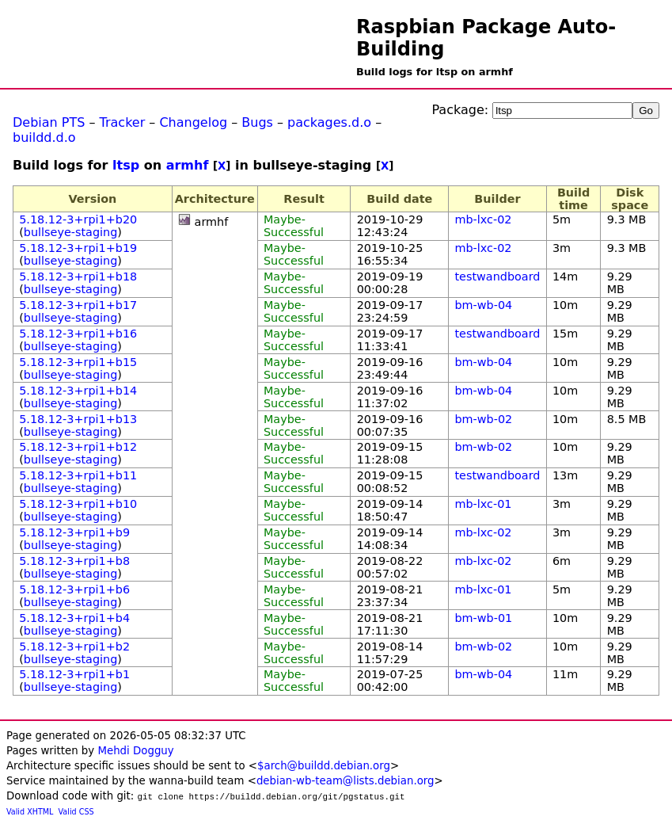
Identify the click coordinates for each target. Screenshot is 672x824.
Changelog (193, 122)
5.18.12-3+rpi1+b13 (78, 419)
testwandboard (497, 276)
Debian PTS (49, 122)
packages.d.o (329, 122)
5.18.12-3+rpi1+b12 (78, 447)
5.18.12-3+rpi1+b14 (78, 390)
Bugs (257, 122)
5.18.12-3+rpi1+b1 (74, 674)
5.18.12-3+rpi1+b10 (78, 504)
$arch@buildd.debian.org (323, 766)
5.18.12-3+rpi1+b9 (74, 532)
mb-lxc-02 (482, 219)
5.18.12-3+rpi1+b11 (78, 475)
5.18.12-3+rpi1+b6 (74, 589)
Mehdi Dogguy (135, 751)
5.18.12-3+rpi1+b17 (78, 305)
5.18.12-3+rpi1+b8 (74, 561)
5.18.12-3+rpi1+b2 (74, 646)
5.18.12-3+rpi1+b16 (78, 333)
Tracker (123, 122)
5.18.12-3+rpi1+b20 (78, 219)
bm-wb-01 (483, 618)
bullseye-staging (71, 232)
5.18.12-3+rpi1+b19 (78, 248)
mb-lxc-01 (482, 504)
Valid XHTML (29, 811)
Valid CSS (76, 811)
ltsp (125, 165)
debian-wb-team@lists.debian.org (345, 781)
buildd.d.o (44, 137)
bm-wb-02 (483, 419)
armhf (187, 165)
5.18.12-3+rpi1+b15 (78, 362)
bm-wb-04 (483, 305)
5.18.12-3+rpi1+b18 (78, 276)
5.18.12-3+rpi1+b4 (74, 618)
